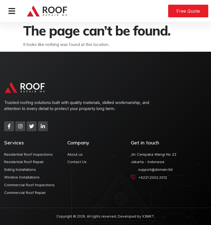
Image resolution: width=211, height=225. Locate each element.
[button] (12, 11)
